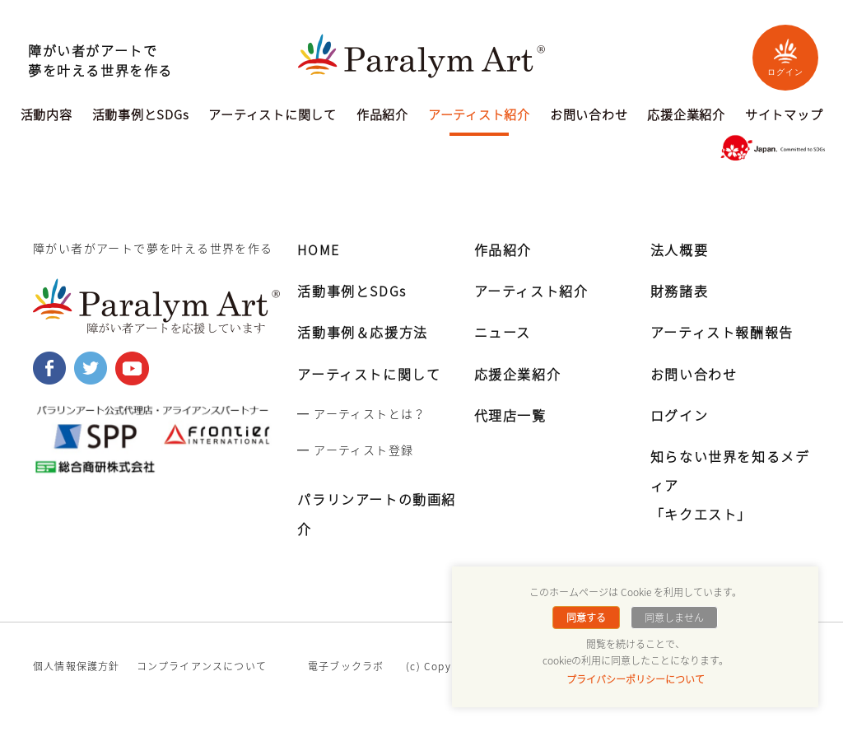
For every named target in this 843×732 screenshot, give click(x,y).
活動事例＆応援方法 (362, 332)
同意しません (674, 617)
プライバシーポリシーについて (635, 679)
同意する (586, 617)
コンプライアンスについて (202, 666)
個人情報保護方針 (76, 666)
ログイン (785, 57)
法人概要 (679, 249)
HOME (318, 249)
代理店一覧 (510, 415)
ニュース (502, 332)
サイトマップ (784, 116)
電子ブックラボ (346, 666)
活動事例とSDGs (140, 116)
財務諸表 (679, 291)
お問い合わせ (589, 116)
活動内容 (46, 116)
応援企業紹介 (686, 116)
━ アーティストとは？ (361, 413)
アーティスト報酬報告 (722, 332)
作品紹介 (382, 116)
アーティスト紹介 (479, 116)
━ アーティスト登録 (355, 449)
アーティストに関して (272, 116)
